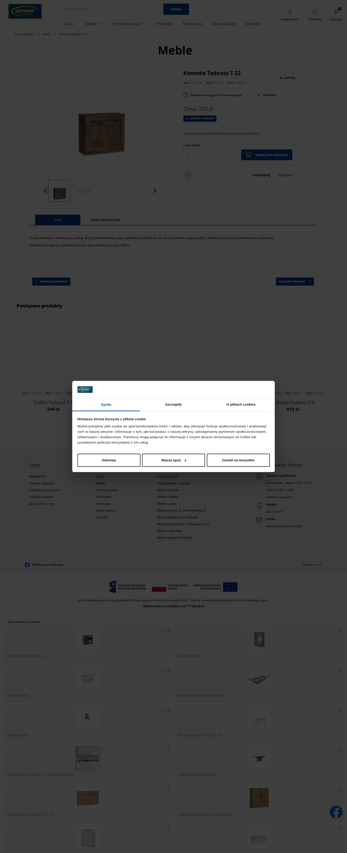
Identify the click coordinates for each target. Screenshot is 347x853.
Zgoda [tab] (106, 404)
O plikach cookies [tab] (240, 404)
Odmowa (109, 460)
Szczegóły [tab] (173, 404)
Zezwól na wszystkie (238, 460)
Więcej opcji (173, 460)
